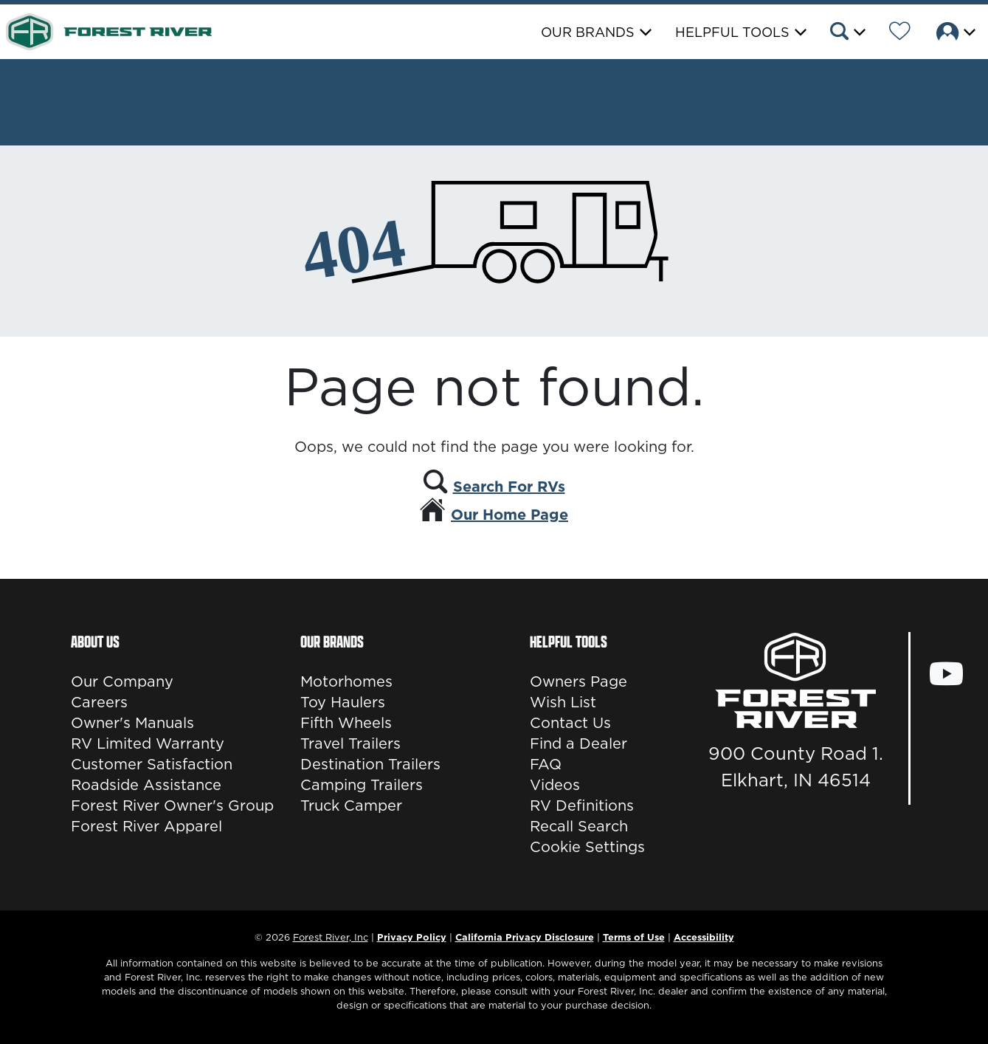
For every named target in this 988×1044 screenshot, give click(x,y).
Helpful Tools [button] (732, 32)
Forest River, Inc (330, 937)
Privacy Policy (411, 937)
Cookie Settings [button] (587, 847)
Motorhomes (346, 681)
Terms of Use (634, 937)
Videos (555, 785)
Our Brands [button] (588, 32)
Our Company (122, 681)
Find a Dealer (578, 743)
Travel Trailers (350, 743)
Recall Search (579, 826)
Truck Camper (351, 805)
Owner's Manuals (132, 722)
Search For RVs (509, 486)
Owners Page (578, 681)
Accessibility (704, 937)
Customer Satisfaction (151, 764)
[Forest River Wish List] (900, 33)
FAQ (546, 764)
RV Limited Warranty (147, 743)
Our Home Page (509, 514)
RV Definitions (582, 805)
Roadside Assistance (146, 785)
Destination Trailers (370, 764)
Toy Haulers (342, 702)
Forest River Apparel (146, 826)
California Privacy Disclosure (524, 937)
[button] (846, 33)
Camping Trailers (361, 785)
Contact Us (570, 722)
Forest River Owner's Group (172, 805)
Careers (99, 702)
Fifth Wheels (346, 722)
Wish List (563, 702)
